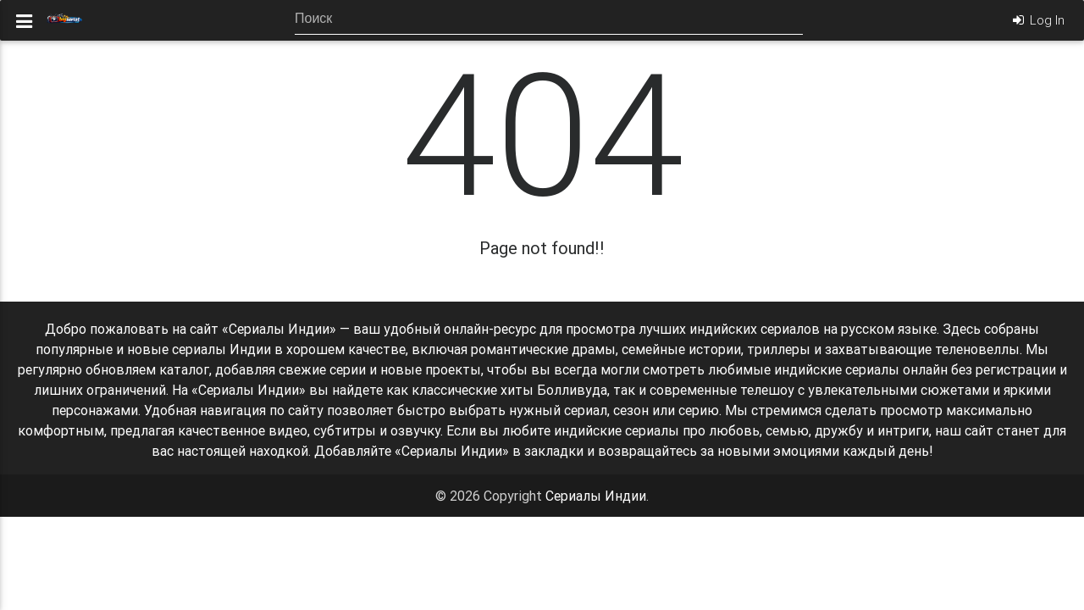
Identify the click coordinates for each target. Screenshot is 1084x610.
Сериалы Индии (595, 495)
